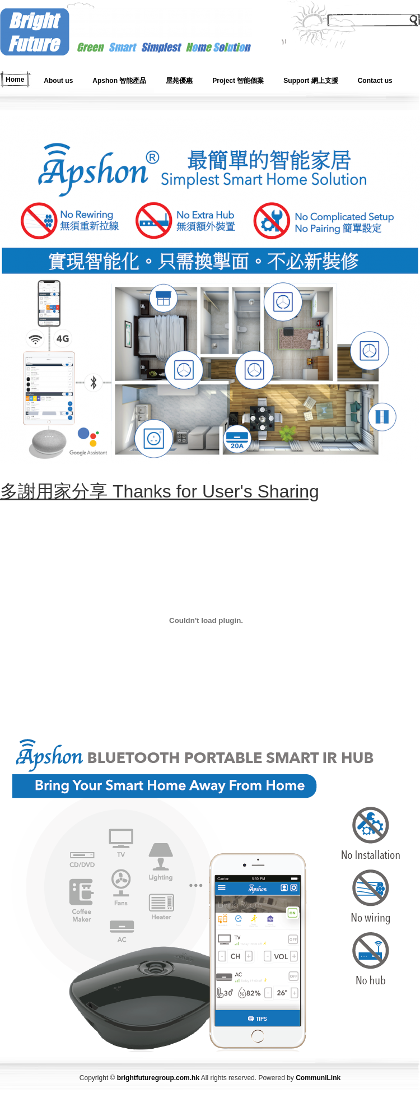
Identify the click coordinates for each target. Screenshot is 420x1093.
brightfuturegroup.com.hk (158, 1078)
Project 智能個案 (238, 81)
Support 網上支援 (310, 81)
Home (15, 79)
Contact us (375, 81)
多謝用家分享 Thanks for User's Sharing (159, 491)
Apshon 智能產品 (119, 81)
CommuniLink (318, 1078)
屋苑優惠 (179, 81)
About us (58, 81)
